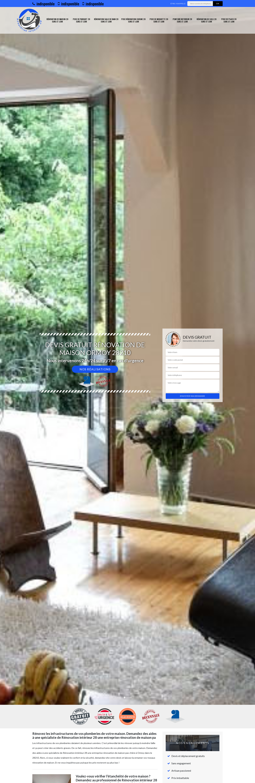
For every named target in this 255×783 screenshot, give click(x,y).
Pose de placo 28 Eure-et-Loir (228, 20)
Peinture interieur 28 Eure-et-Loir (182, 20)
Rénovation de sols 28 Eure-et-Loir (206, 20)
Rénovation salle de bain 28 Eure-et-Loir (106, 20)
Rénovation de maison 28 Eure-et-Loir (57, 20)
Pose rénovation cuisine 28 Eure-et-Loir (133, 20)
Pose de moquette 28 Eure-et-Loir (159, 20)
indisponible (43, 4)
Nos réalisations (95, 369)
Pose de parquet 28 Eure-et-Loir (81, 20)
